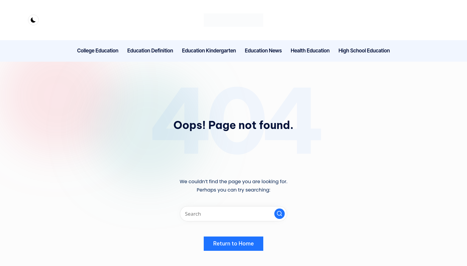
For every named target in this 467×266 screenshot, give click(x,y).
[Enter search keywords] (233, 213)
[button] (279, 214)
